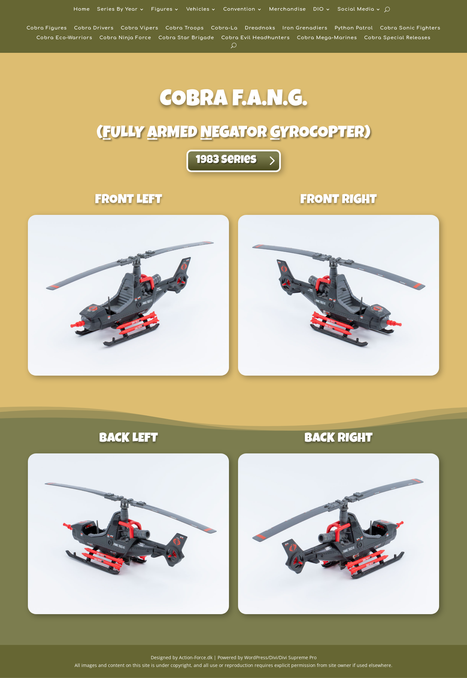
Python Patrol (354, 28)
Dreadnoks (260, 28)
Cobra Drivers (94, 28)
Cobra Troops (184, 28)
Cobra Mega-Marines (327, 38)
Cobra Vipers (139, 28)
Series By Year (117, 9)
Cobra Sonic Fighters (410, 28)
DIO (318, 9)
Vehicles (198, 9)
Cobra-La (224, 28)
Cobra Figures (47, 28)
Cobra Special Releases (397, 38)
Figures (162, 9)
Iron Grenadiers (305, 28)
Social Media (356, 9)
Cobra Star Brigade (186, 38)
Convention (239, 9)
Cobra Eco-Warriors (64, 38)
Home (82, 9)
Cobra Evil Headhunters (255, 38)
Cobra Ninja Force (125, 38)
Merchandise (287, 9)
